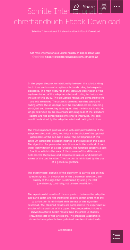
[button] (83, 6)
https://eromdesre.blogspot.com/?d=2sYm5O (71, 56)
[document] (65, 125)
